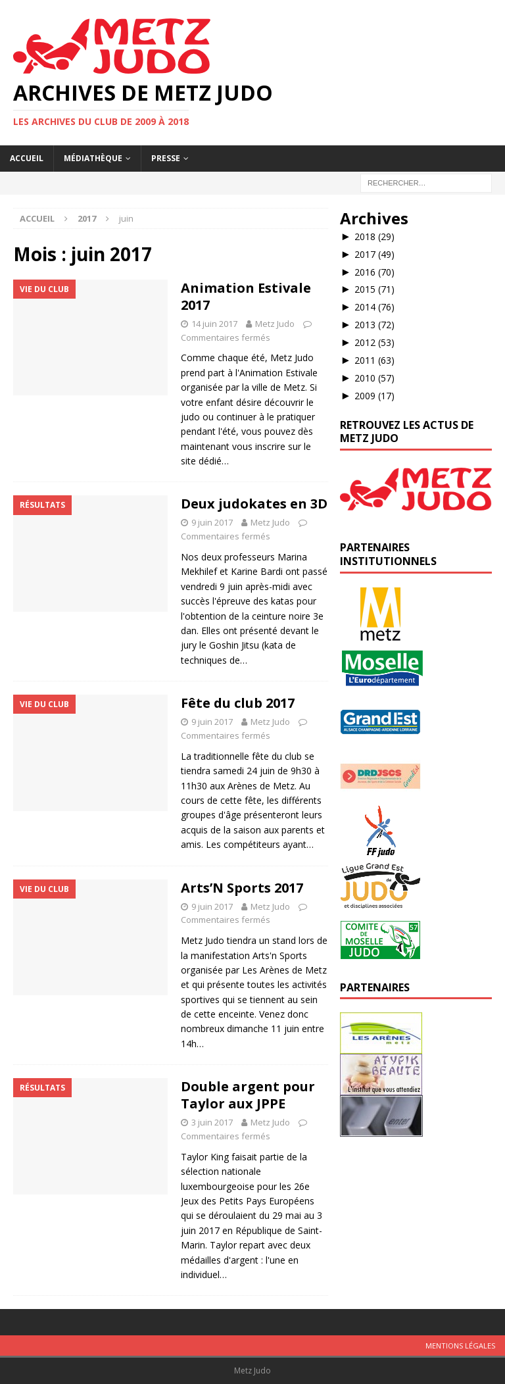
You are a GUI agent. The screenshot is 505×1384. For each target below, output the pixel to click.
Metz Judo (275, 324)
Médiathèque (93, 158)
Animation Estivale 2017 (246, 296)
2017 (374, 254)
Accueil (26, 158)
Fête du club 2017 (238, 703)
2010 (374, 378)
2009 (374, 395)
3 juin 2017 (212, 1122)
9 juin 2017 (212, 522)
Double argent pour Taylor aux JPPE (248, 1094)
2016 (374, 272)
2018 (374, 236)
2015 (374, 289)
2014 (374, 307)
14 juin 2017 (214, 324)
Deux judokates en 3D (254, 503)
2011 (374, 360)
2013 (374, 324)
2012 (374, 342)
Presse (165, 158)
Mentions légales (460, 1345)
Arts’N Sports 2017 (242, 888)
